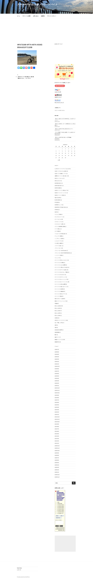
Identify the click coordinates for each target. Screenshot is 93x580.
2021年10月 (57, 421)
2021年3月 (57, 438)
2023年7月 (57, 371)
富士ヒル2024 (57, 310)
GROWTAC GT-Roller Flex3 (60, 207)
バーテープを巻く (58, 245)
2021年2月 (57, 440)
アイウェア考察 (58, 214)
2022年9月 (57, 395)
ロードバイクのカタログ (60, 274)
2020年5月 (57, 462)
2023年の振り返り (58, 185)
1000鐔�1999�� (60, 504)
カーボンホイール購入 (59, 224)
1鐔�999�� (59, 503)
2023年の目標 (57, 187)
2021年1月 (57, 443)
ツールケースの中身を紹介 (60, 233)
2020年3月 (57, 467)
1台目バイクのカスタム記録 (60, 171)
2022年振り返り (58, 183)
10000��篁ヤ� (60, 513)
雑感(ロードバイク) (59, 339)
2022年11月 (57, 390)
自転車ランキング (58, 97)
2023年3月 (57, 380)
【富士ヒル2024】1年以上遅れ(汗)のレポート (64, 128)
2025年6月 (57, 351)
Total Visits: (19, 568)
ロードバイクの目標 (59, 289)
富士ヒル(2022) (58, 305)
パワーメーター (58, 248)
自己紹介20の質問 (58, 329)
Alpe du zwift (57, 197)
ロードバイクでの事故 (59, 262)
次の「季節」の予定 (59, 322)
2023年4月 (57, 378)
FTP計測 (56, 202)
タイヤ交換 (57, 231)
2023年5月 (57, 376)
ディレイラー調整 (58, 236)
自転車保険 (57, 332)
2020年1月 (57, 472)
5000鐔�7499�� (60, 510)
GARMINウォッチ (58, 204)
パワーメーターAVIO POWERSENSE (62, 252)
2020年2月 (57, 469)
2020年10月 (57, 450)
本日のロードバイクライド (60, 320)
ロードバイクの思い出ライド (60, 286)
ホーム (18, 16)
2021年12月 (57, 416)
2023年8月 (57, 368)
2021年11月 (57, 419)
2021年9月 (57, 424)
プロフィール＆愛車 (26, 16)
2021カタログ (57, 180)
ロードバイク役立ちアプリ (60, 293)
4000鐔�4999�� (60, 509)
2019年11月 (57, 477)
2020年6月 (57, 460)
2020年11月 (57, 448)
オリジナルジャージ (59, 216)
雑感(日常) (57, 341)
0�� (58, 502)
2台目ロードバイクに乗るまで (61, 190)
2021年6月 (57, 431)
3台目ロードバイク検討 (59, 195)
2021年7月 (57, 428)
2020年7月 (57, 457)
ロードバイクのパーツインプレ (61, 281)
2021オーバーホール (59, 178)
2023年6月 (57, 373)
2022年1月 (57, 414)
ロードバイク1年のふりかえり (61, 260)
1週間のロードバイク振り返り (61, 175)
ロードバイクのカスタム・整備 (61, 272)
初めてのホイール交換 (59, 298)
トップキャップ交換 (59, 238)
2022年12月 (57, 388)
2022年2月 (57, 412)
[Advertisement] (46, 28)
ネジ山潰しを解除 (58, 243)
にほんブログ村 (58, 91)
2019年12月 (57, 474)
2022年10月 (57, 392)
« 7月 (59, 159)
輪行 (56, 334)
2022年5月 (57, 404)
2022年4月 (57, 407)
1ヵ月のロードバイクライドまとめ (62, 168)
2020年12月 (57, 445)
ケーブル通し (57, 228)
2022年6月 (57, 402)
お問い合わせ (35, 16)
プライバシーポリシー (51, 16)
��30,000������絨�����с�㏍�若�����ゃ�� (59, 529)
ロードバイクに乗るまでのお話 (61, 267)
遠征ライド (57, 337)
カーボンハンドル (58, 221)
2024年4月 (57, 356)
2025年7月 (57, 349)
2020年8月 (57, 455)
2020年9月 (57, 452)
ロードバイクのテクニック (60, 277)
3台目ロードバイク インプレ (60, 192)
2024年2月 (57, 361)
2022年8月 (57, 397)
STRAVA (56, 209)
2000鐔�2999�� (60, 506)
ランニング (57, 257)
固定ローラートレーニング (60, 301)
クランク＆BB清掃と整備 (60, 226)
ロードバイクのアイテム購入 (60, 269)
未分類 (56, 317)
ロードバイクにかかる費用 (60, 264)
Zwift (56, 212)
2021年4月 (57, 436)
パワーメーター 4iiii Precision (61, 250)
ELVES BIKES (57, 199)
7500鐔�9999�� (60, 511)
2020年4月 (57, 465)
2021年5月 (57, 433)
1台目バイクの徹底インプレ (60, 173)
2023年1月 (57, 385)
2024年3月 (57, 359)
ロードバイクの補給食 (59, 291)
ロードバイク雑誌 (58, 296)
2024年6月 (57, 354)
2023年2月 (57, 383)
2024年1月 (57, 364)
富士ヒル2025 (57, 313)
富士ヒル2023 (57, 308)
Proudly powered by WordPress (23, 576)
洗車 (56, 325)
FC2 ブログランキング (59, 102)
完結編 (56, 303)
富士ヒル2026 (57, 315)
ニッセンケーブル (58, 240)
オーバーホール (58, 219)
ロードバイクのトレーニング (60, 279)
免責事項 (43, 16)
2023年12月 (57, 366)
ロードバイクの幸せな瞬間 (60, 284)
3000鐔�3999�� (60, 507)
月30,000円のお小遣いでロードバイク (37, 4)
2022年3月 (57, 409)
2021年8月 (57, 426)
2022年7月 (57, 400)
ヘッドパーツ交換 (58, 255)
